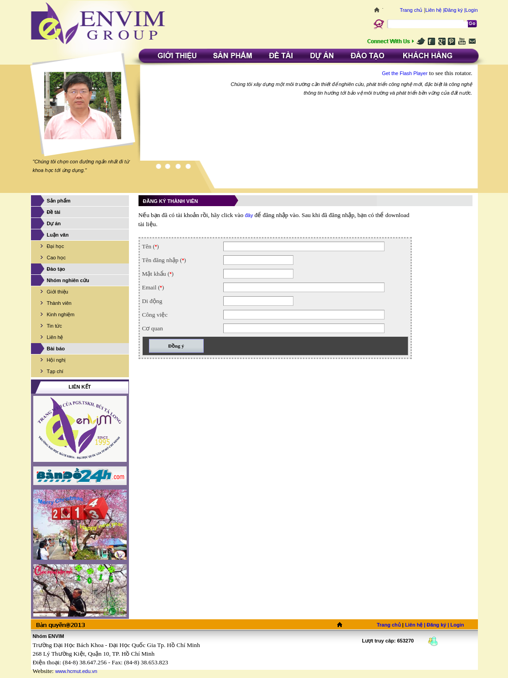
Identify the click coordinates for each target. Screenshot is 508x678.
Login (472, 10)
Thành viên (59, 303)
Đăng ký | (454, 10)
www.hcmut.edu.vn (76, 671)
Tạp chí (55, 371)
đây (249, 215)
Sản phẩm (59, 200)
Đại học (55, 246)
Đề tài (54, 212)
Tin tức (54, 326)
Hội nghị (56, 360)
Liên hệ (55, 337)
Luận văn (58, 235)
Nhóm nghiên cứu (68, 280)
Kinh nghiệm (61, 314)
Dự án (54, 223)
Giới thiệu (57, 291)
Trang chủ (411, 10)
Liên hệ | (434, 10)
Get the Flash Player (404, 73)
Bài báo (56, 348)
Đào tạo (56, 269)
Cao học (56, 257)
